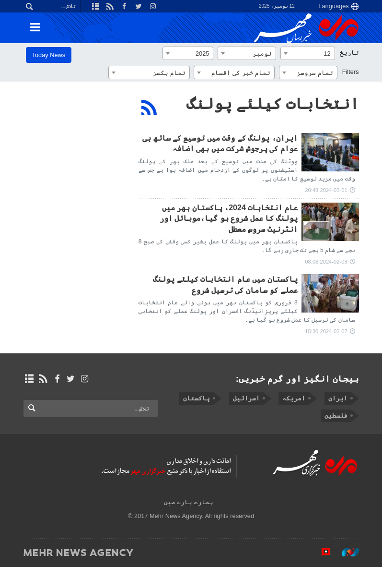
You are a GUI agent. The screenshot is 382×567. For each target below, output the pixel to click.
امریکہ (293, 398)
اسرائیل (245, 398)
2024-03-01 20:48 (326, 190)
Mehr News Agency (306, 28)
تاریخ (349, 52)
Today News (49, 55)
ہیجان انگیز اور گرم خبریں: (297, 379)
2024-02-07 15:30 (326, 331)
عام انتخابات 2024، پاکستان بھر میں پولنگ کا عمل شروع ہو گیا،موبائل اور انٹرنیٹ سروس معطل (229, 218)
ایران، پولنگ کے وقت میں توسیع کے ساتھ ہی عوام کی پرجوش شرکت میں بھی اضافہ (220, 143)
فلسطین (335, 415)
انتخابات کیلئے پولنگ (272, 103)
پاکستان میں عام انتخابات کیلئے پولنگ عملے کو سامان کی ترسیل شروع (225, 284)
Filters (350, 71)
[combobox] (307, 53)
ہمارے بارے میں (188, 502)
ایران (337, 398)
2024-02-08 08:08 (326, 262)
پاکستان (196, 398)
